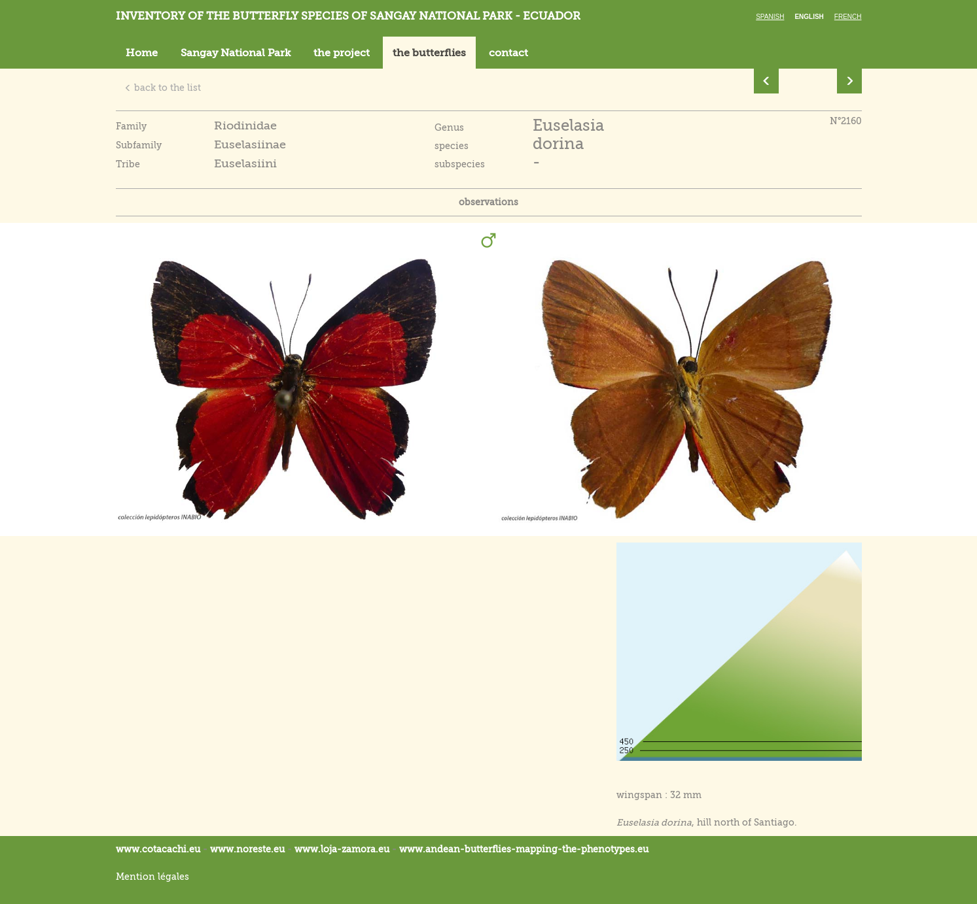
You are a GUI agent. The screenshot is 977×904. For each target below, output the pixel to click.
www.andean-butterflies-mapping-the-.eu (523, 849)
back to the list (162, 87)
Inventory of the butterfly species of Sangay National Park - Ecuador (348, 16)
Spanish (770, 16)
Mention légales (152, 876)
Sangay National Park (236, 53)
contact (508, 53)
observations (488, 202)
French (848, 16)
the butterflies (429, 53)
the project (341, 53)
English (808, 16)
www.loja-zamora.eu (341, 849)
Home (142, 53)
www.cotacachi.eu (158, 849)
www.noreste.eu (247, 849)
